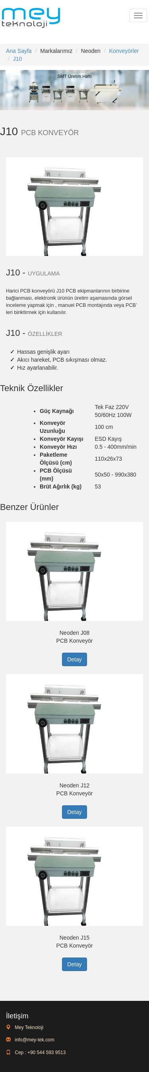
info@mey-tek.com (34, 1040)
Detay (74, 659)
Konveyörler (124, 51)
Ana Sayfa (19, 51)
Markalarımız (56, 51)
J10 (17, 59)
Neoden (91, 51)
